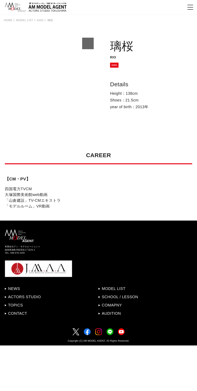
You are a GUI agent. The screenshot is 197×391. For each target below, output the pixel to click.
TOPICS (15, 351)
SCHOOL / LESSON (120, 342)
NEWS (14, 334)
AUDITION (111, 359)
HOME (8, 20)
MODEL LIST (24, 20)
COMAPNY (112, 351)
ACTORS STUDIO (24, 342)
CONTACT (17, 359)
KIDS (40, 20)
